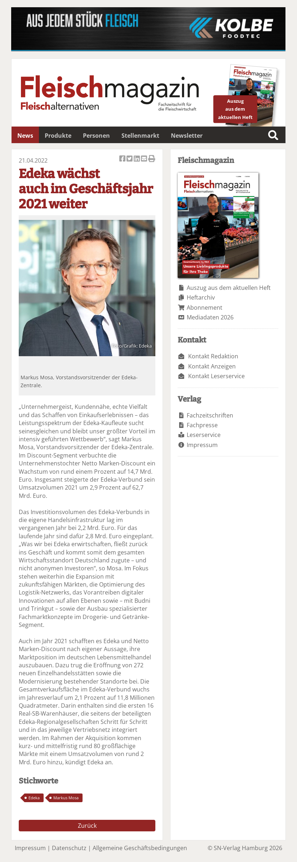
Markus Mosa (66, 797)
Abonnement (204, 307)
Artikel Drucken (151, 159)
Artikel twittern (130, 159)
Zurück (87, 826)
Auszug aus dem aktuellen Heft (229, 288)
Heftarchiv (201, 297)
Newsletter (187, 136)
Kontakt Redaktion (213, 356)
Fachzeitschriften (210, 415)
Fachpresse (202, 425)
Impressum (202, 445)
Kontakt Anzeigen (212, 366)
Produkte (58, 136)
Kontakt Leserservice (216, 376)
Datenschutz (69, 848)
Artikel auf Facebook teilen (123, 159)
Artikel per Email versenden (144, 159)
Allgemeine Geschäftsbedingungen (140, 848)
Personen (96, 136)
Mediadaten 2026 (210, 317)
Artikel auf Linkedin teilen (137, 159)
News (25, 136)
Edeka (34, 797)
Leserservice (204, 435)
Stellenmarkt (140, 136)
